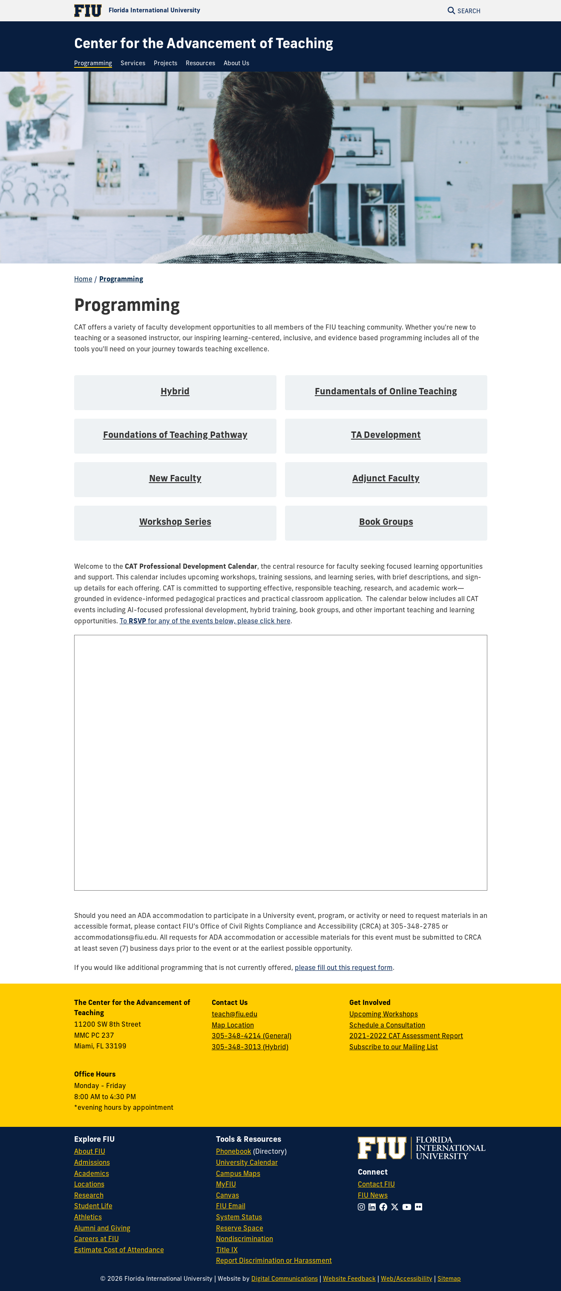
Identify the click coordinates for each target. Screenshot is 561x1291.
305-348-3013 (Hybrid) (250, 1046)
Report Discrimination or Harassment (274, 1260)
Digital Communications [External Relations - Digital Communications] (284, 1278)
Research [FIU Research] (89, 1195)
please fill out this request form (344, 967)
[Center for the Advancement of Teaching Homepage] (203, 43)
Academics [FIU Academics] (91, 1173)
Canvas (227, 1195)
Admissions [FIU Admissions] (92, 1162)
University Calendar (247, 1162)
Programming (121, 279)
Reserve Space (239, 1228)
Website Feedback (349, 1278)
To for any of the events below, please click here (205, 621)
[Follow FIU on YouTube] (408, 1207)
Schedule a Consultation (387, 1025)
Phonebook (233, 1151)
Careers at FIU (96, 1238)
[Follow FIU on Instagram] (363, 1207)
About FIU (89, 1151)
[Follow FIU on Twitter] (396, 1207)
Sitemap (449, 1278)
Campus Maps (238, 1173)
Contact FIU (376, 1184)
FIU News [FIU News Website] (373, 1195)
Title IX (227, 1249)
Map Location (233, 1025)
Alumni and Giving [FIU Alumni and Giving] (102, 1228)
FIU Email (230, 1205)
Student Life (93, 1205)
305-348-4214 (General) (251, 1035)
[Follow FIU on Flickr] (420, 1207)
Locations (89, 1184)
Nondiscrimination (244, 1238)
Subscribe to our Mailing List (393, 1046)
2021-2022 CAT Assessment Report (406, 1035)
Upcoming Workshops (383, 1014)
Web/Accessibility (406, 1278)
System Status (239, 1217)
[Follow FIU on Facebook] (385, 1207)
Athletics (88, 1217)
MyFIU (226, 1184)
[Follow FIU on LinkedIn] (373, 1207)
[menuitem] (95, 63)
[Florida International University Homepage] (177, 11)
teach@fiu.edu (234, 1014)
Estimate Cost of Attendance (119, 1249)
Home (83, 279)
